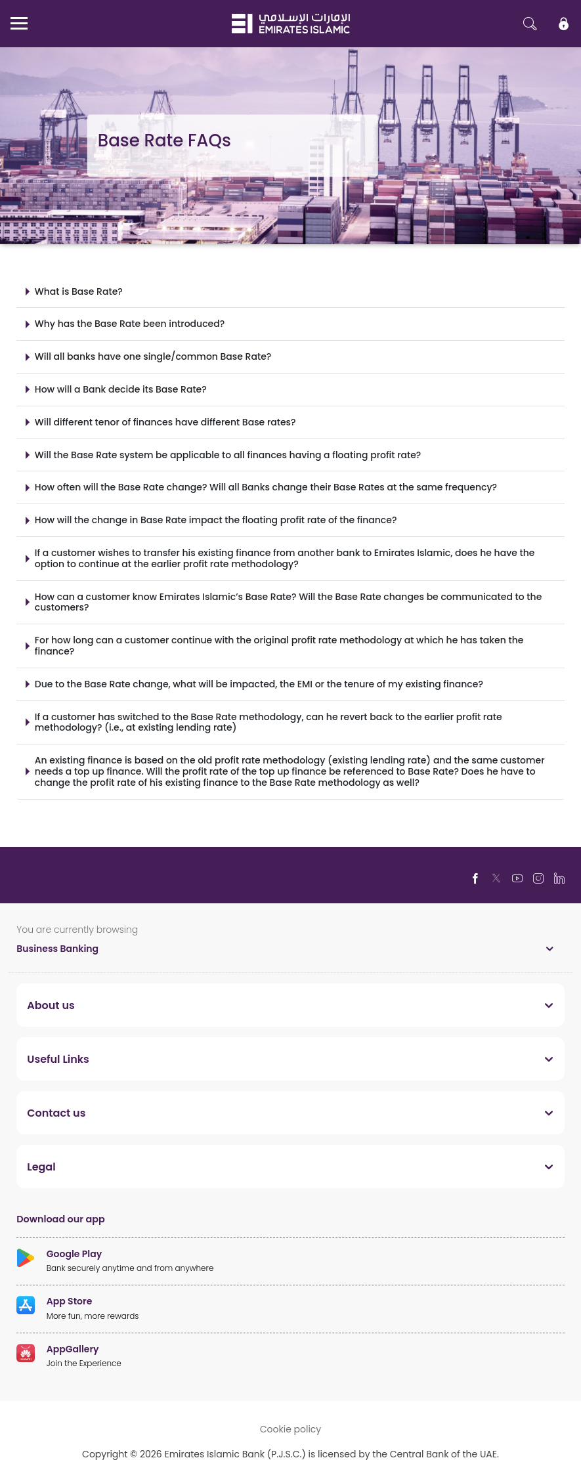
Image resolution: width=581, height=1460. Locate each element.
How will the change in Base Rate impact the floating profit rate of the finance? (216, 519)
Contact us (56, 1112)
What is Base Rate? (79, 291)
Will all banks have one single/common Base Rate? (153, 356)
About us (50, 1005)
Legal (41, 1166)
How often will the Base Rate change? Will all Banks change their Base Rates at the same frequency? (266, 486)
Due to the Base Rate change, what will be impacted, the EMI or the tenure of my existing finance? (259, 683)
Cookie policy (291, 1428)
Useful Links (58, 1058)
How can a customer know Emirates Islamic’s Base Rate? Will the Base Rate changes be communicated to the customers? (288, 602)
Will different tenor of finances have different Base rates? (165, 421)
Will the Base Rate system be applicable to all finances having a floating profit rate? (228, 454)
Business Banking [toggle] (57, 948)
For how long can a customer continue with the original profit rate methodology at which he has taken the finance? (279, 645)
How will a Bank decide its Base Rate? (121, 389)
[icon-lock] (563, 24)
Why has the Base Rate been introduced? (130, 323)
